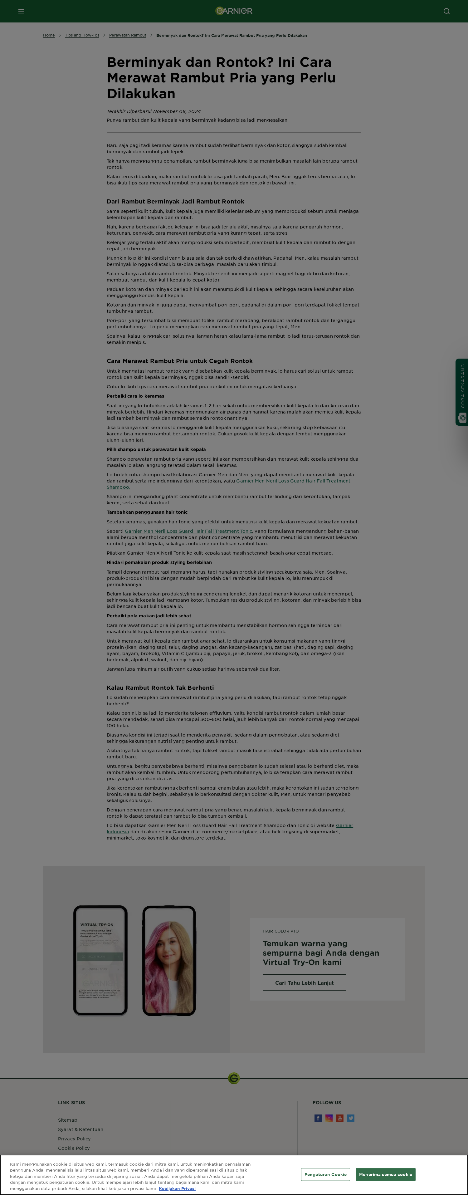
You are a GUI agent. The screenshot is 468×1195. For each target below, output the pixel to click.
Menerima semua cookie (385, 1177)
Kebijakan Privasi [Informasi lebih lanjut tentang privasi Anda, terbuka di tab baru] (177, 1192)
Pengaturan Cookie (326, 1177)
